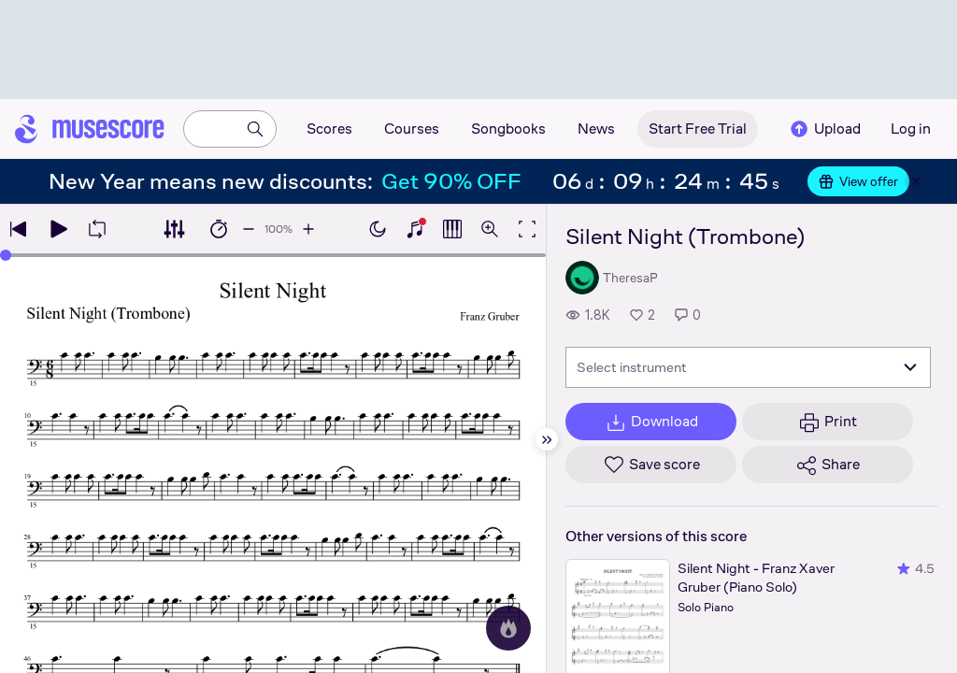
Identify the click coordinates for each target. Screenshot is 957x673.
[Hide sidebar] (547, 439)
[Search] (255, 129)
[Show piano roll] (452, 229)
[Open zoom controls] (489, 229)
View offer (858, 181)
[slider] (5, 255)
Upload (824, 129)
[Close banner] (916, 181)
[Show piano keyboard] (415, 229)
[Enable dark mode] (377, 229)
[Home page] (89, 129)
